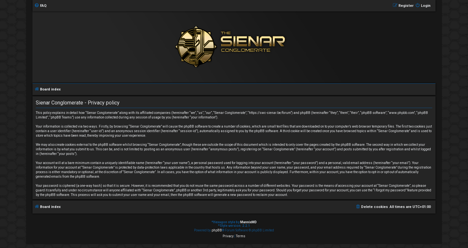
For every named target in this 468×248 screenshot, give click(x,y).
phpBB (217, 230)
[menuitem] (40, 6)
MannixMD (248, 222)
